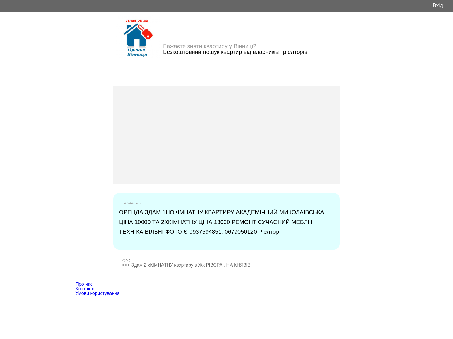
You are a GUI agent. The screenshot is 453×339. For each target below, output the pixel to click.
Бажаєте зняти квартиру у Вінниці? (209, 46)
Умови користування (97, 293)
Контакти (85, 288)
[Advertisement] (226, 135)
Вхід (438, 5)
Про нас (83, 284)
